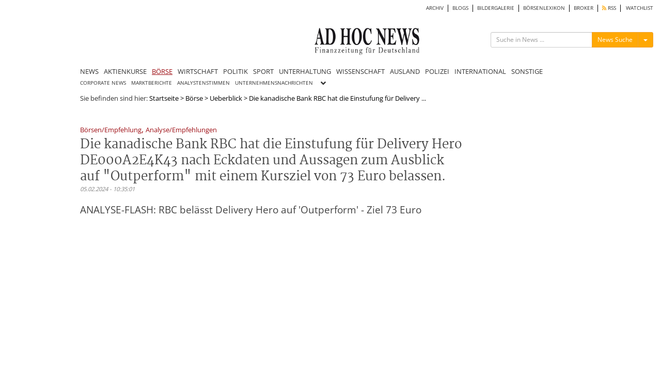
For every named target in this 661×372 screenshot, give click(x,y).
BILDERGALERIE (495, 8)
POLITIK (235, 71)
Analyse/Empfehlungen (181, 130)
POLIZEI (437, 71)
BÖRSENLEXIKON (544, 8)
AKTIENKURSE (125, 71)
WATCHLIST (639, 8)
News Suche (615, 39)
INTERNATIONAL (480, 71)
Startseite (164, 98)
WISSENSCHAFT (360, 71)
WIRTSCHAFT (198, 71)
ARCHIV (435, 8)
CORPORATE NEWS (103, 83)
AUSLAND (405, 71)
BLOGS (460, 8)
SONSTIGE (527, 71)
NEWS (89, 71)
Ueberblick (226, 98)
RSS (609, 8)
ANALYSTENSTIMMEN (203, 83)
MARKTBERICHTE (151, 83)
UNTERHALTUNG (305, 71)
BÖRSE (162, 71)
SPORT (263, 71)
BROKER (583, 8)
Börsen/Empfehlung (110, 130)
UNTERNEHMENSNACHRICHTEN (274, 83)
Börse (194, 98)
